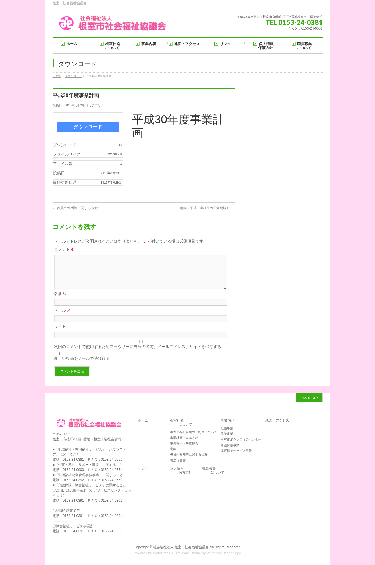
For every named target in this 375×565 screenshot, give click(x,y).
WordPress (161, 553)
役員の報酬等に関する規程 (75, 208)
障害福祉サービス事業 (236, 451)
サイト (60, 333)
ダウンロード (73, 76)
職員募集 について (213, 471)
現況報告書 (178, 460)
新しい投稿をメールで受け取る (82, 365)
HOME (57, 76)
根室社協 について (181, 423)
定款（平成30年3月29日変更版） (207, 208)
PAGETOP (309, 398)
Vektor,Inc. (215, 553)
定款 (173, 449)
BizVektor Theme (187, 553)
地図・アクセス (277, 421)
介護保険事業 (230, 445)
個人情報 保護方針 (181, 471)
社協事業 (227, 428)
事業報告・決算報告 (184, 443)
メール (62, 317)
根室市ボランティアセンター (241, 439)
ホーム (143, 421)
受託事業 (227, 434)
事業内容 (227, 421)
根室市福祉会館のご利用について (193, 432)
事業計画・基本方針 (184, 438)
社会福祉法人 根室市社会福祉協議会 (181, 547)
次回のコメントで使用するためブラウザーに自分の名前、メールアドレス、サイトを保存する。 (139, 353)
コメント (64, 249)
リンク (143, 469)
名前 (60, 300)
